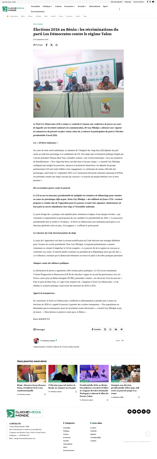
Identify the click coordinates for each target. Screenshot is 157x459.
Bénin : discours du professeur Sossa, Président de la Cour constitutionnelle (31, 388)
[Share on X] (51, 45)
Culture (78, 16)
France (61, 16)
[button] (119, 9)
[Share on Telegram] (121, 329)
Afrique (30, 16)
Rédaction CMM (118, 397)
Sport (46, 16)
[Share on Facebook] (46, 45)
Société (53, 16)
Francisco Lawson (48, 341)
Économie (69, 16)
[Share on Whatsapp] (56, 45)
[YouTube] (153, 1)
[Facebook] (147, 1)
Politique (38, 16)
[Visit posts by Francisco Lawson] (36, 341)
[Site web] (122, 341)
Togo (85, 16)
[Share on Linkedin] (115, 329)
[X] (150, 1)
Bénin (23, 16)
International (14, 16)
